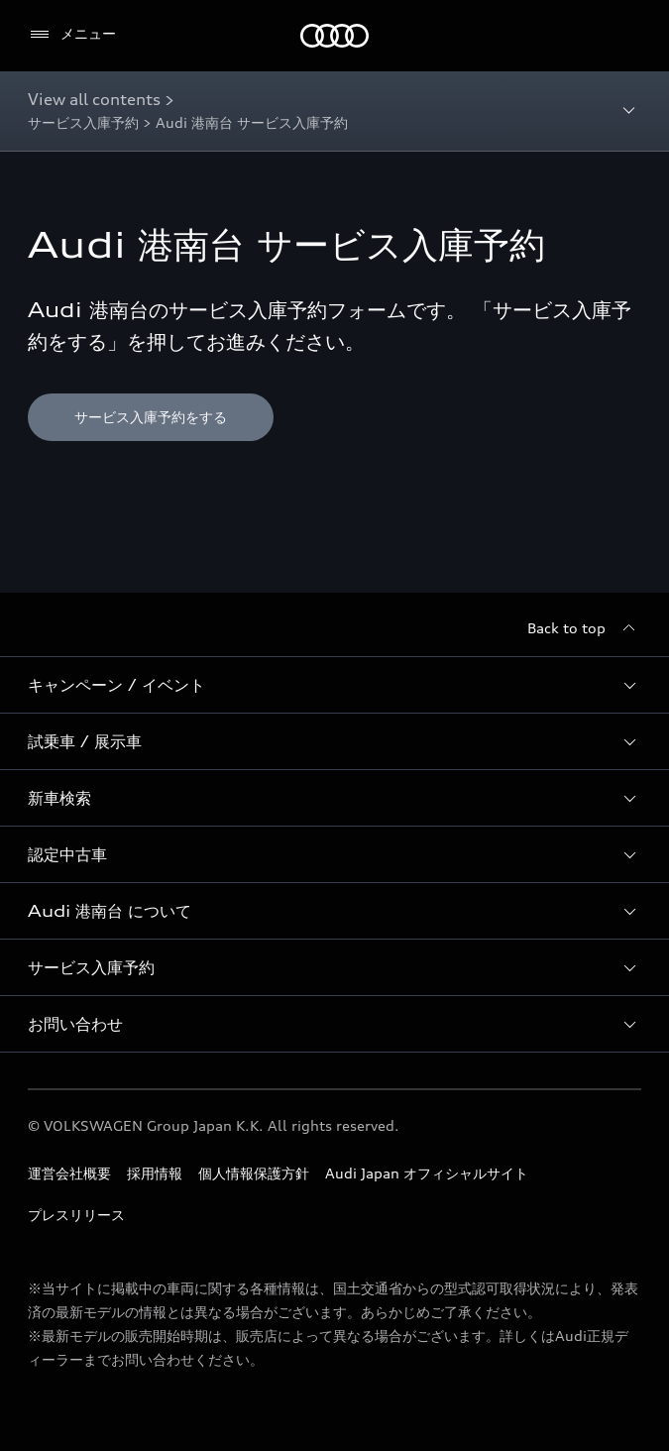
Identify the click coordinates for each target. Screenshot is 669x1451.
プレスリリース (76, 1214)
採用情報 (154, 1173)
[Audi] (334, 36)
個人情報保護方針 (253, 1173)
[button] (334, 685)
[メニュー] (72, 35)
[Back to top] (584, 628)
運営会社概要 (69, 1173)
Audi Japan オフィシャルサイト (426, 1173)
